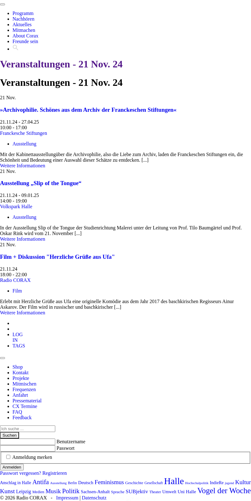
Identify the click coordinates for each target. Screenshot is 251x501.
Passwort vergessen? (20, 473)
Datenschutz (94, 497)
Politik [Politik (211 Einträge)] (71, 491)
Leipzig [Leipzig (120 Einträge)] (23, 491)
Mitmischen (24, 383)
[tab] (17, 337)
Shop (17, 367)
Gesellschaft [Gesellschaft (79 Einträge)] (154, 483)
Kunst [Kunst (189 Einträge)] (7, 491)
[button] (15, 49)
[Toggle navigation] (2, 4)
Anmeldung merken (32, 457)
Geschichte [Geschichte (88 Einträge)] (134, 482)
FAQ (17, 412)
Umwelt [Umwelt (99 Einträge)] (169, 491)
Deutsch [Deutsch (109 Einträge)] (85, 482)
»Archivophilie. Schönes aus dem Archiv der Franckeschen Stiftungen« (88, 109)
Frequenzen (24, 389)
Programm (23, 13)
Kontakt (20, 372)
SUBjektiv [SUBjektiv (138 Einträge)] (137, 491)
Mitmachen (23, 30)
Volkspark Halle (16, 206)
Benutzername (71, 441)
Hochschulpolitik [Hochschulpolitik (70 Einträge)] (197, 483)
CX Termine (24, 406)
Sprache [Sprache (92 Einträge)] (118, 491)
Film (17, 290)
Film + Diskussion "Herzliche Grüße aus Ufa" (57, 256)
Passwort (66, 448)
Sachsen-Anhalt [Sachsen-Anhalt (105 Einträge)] (95, 491)
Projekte (20, 378)
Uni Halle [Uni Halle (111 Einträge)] (187, 491)
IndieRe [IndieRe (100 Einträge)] (217, 482)
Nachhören (23, 19)
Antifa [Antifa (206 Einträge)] (40, 482)
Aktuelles (22, 24)
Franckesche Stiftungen (23, 133)
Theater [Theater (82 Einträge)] (155, 492)
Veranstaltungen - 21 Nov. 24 (61, 64)
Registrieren (54, 473)
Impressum (67, 497)
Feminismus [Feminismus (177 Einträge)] (109, 482)
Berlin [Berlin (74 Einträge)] (72, 483)
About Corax (25, 35)
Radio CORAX (15, 280)
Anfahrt (20, 395)
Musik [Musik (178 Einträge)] (53, 491)
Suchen (9, 435)
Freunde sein (25, 41)
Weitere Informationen (22, 165)
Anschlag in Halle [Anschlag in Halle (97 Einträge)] (15, 482)
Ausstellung (24, 143)
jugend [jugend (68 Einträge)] (229, 483)
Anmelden (11, 467)
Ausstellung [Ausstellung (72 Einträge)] (58, 483)
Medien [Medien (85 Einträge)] (38, 492)
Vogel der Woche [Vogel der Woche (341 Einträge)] (224, 490)
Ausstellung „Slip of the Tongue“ (40, 183)
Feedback (22, 417)
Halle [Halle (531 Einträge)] (174, 481)
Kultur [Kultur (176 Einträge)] (243, 482)
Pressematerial (27, 400)
